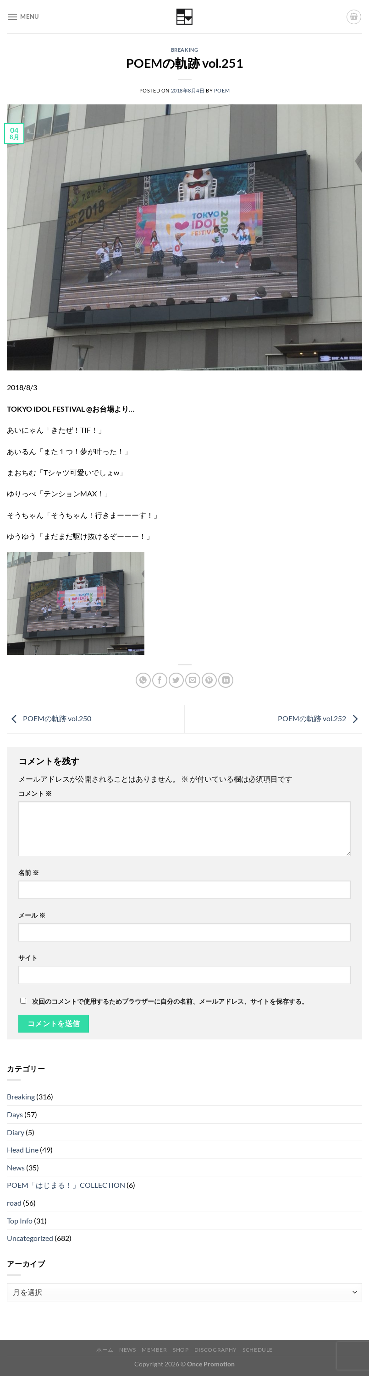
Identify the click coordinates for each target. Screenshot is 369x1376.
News (16, 1167)
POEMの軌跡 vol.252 (320, 718)
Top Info (20, 1220)
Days (15, 1114)
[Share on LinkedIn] (225, 680)
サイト (28, 958)
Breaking (184, 50)
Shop (180, 1349)
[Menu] (23, 16)
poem (222, 90)
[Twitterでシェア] (176, 680)
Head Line (23, 1149)
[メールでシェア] (192, 680)
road (14, 1202)
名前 (28, 872)
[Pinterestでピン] (209, 680)
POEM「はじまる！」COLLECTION (66, 1184)
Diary (15, 1132)
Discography (215, 1349)
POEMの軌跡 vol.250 (49, 718)
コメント (35, 793)
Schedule (257, 1349)
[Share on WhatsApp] (143, 680)
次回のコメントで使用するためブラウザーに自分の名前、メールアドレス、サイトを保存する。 (170, 1001)
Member (154, 1349)
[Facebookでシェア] (159, 680)
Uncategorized (30, 1238)
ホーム (105, 1349)
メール (31, 915)
